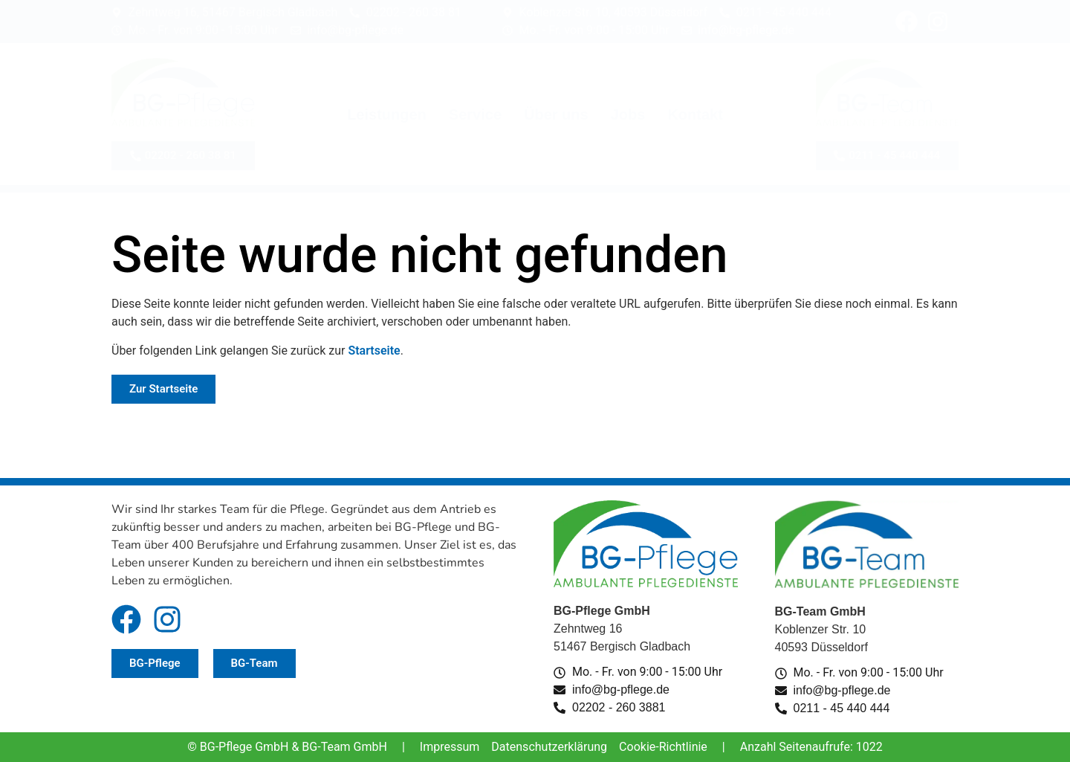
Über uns (556, 114)
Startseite (374, 350)
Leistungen (387, 114)
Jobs (628, 114)
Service (475, 114)
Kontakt (694, 114)
